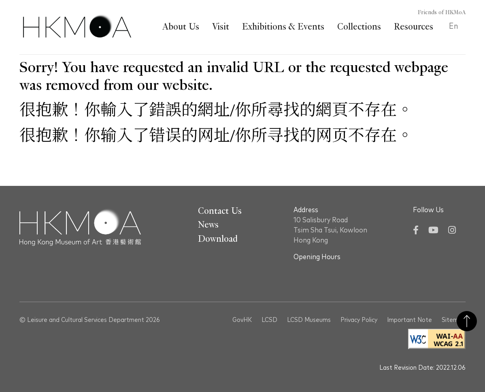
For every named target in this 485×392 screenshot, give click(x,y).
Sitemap (454, 320)
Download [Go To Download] (218, 239)
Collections (359, 27)
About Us (180, 27)
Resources (413, 27)
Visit (220, 27)
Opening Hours (317, 257)
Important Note (409, 320)
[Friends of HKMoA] (437, 12)
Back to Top (466, 321)
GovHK (242, 320)
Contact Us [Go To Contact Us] (220, 211)
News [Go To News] (208, 225)
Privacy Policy (358, 320)
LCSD (269, 320)
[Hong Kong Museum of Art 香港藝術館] (77, 27)
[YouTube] (433, 231)
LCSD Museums (309, 320)
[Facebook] (416, 231)
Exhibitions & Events (283, 27)
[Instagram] (452, 231)
